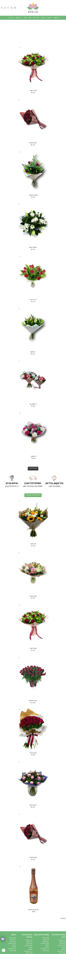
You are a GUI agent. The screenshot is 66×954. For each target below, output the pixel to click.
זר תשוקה (33, 456)
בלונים (25, 17)
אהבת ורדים (33, 753)
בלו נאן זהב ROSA (33, 910)
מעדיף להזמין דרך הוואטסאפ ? (33, 495)
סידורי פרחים (36, 17)
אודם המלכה (32, 143)
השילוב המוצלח (33, 195)
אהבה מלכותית (33, 700)
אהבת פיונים (32, 805)
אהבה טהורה (32, 596)
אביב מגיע (33, 544)
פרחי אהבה (56, 17)
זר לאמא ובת (33, 404)
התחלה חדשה (33, 247)
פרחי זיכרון (11, 17)
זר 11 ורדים (33, 299)
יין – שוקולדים (19, 17)
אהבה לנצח (33, 90)
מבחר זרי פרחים (33, 468)
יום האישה (43, 17)
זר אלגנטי (33, 352)
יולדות (30, 17)
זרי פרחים (49, 17)
